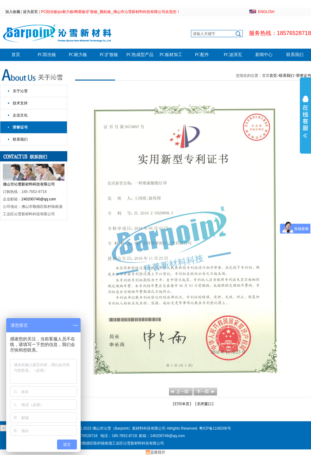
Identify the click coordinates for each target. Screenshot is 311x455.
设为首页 (30, 12)
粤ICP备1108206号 (215, 428)
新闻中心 (264, 54)
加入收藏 (12, 12)
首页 (15, 54)
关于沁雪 (20, 91)
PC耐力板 (78, 54)
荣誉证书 (20, 127)
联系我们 (295, 54)
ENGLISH (266, 12)
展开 (305, 117)
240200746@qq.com (38, 199)
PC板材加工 (170, 54)
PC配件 (202, 54)
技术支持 (20, 103)
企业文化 (20, 115)
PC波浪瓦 (233, 54)
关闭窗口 (204, 404)
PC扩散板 (109, 54)
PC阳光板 (47, 54)
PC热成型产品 (139, 54)
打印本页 (182, 404)
